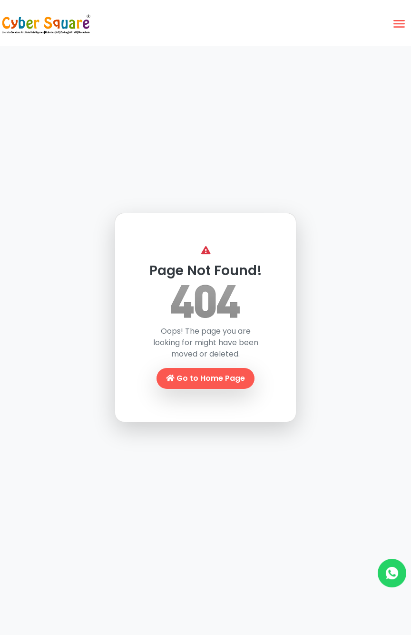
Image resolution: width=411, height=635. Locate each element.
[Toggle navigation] (399, 23)
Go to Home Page (205, 378)
